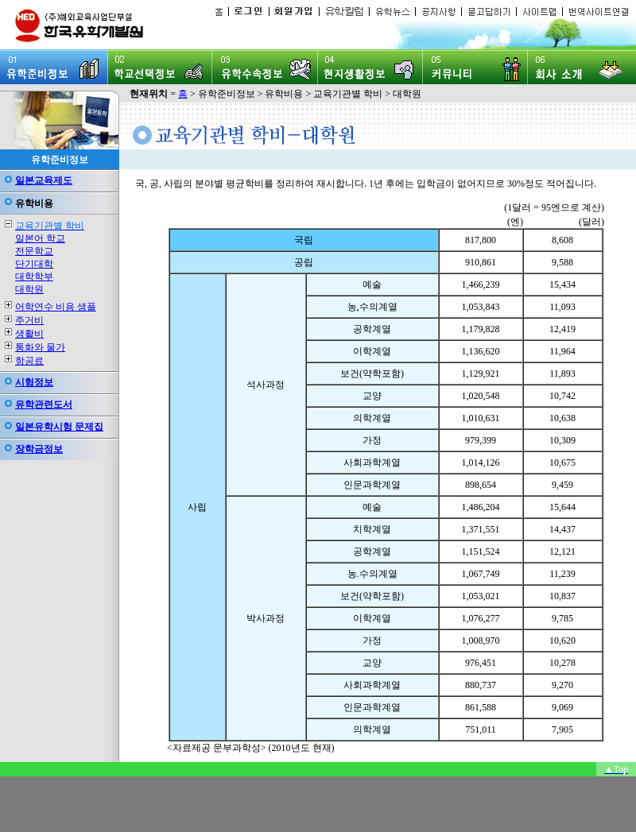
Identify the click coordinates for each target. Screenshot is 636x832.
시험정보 (34, 382)
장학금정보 (39, 449)
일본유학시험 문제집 (59, 426)
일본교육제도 (43, 180)
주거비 (29, 320)
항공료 (29, 360)
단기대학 (34, 263)
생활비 (29, 333)
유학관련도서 (43, 404)
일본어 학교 (40, 238)
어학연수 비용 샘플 (55, 306)
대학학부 (34, 276)
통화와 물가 (40, 347)
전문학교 (34, 251)
